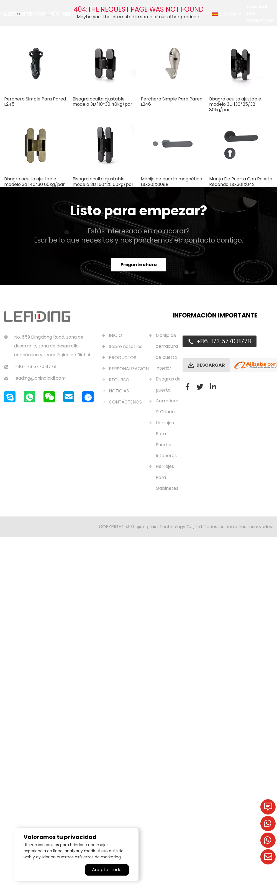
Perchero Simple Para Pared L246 (171, 101)
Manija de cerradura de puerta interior (167, 352)
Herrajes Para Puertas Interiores (166, 441)
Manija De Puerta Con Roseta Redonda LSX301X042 (240, 181)
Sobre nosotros (125, 346)
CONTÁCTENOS (125, 402)
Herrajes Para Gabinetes (167, 479)
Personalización (80, 14)
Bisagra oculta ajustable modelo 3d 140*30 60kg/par (34, 181)
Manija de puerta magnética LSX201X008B (171, 181)
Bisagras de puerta (168, 385)
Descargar (113, 14)
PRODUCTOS (123, 357)
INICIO (115, 335)
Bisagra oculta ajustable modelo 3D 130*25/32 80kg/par (235, 104)
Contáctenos (171, 14)
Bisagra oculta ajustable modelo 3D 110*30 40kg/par (102, 101)
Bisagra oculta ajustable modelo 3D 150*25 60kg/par (103, 181)
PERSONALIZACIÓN (129, 368)
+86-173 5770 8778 (223, 341)
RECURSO (119, 380)
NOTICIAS (119, 391)
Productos (41, 14)
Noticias (138, 14)
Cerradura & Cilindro (167, 407)
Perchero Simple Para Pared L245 (35, 101)
